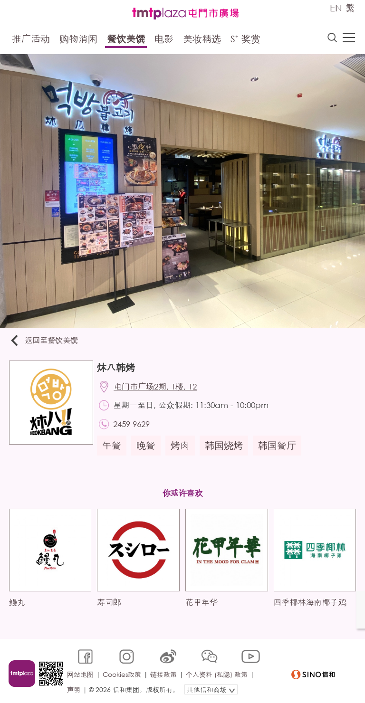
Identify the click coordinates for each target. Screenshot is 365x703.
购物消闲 (78, 39)
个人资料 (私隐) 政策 (217, 672)
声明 (74, 687)
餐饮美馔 (126, 39)
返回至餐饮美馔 (44, 341)
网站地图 (80, 672)
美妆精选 (202, 39)
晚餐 (146, 447)
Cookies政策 (122, 672)
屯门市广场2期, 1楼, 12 (156, 387)
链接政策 (164, 672)
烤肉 (181, 447)
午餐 (112, 447)
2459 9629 (133, 425)
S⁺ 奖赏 (245, 39)
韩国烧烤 (225, 447)
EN (336, 7)
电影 (163, 39)
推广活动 (31, 39)
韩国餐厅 (278, 447)
